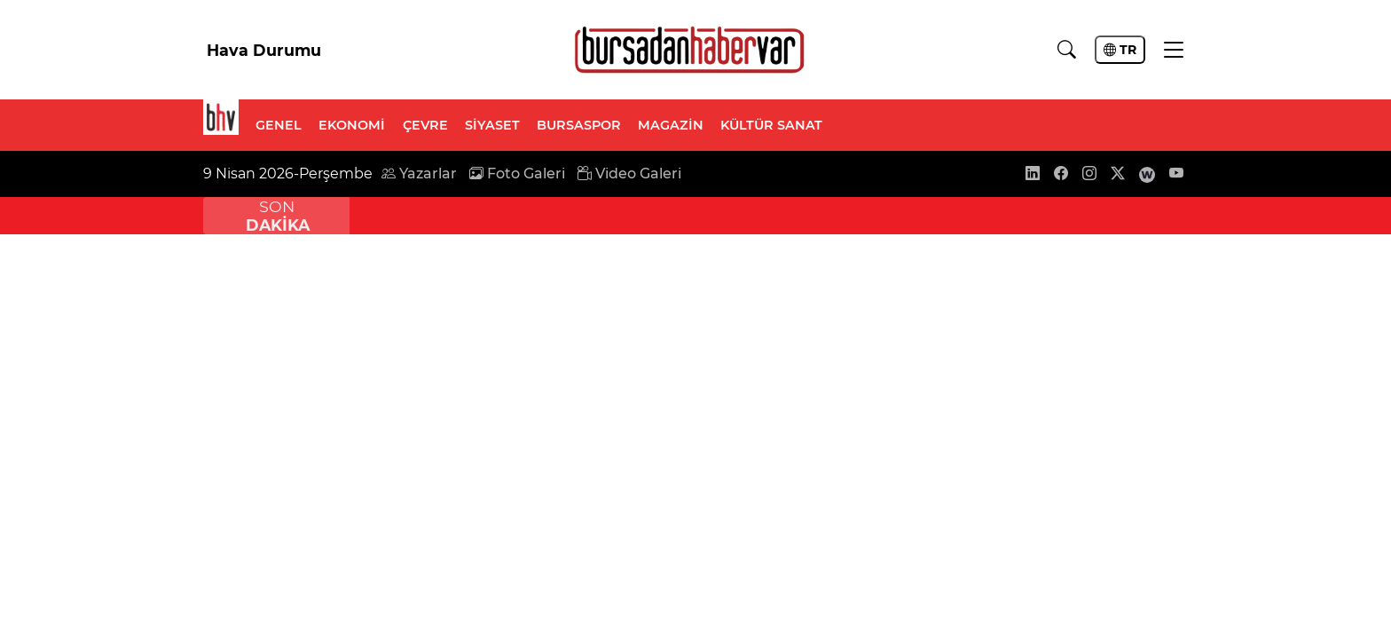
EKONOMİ (351, 125)
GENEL (278, 125)
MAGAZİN (670, 125)
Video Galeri (629, 173)
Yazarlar (419, 173)
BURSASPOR (579, 125)
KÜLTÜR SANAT (771, 125)
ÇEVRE (425, 125)
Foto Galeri (517, 173)
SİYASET (492, 125)
